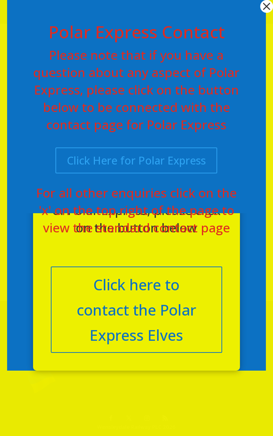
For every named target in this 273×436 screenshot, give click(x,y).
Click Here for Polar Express (136, 160)
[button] (266, 6)
